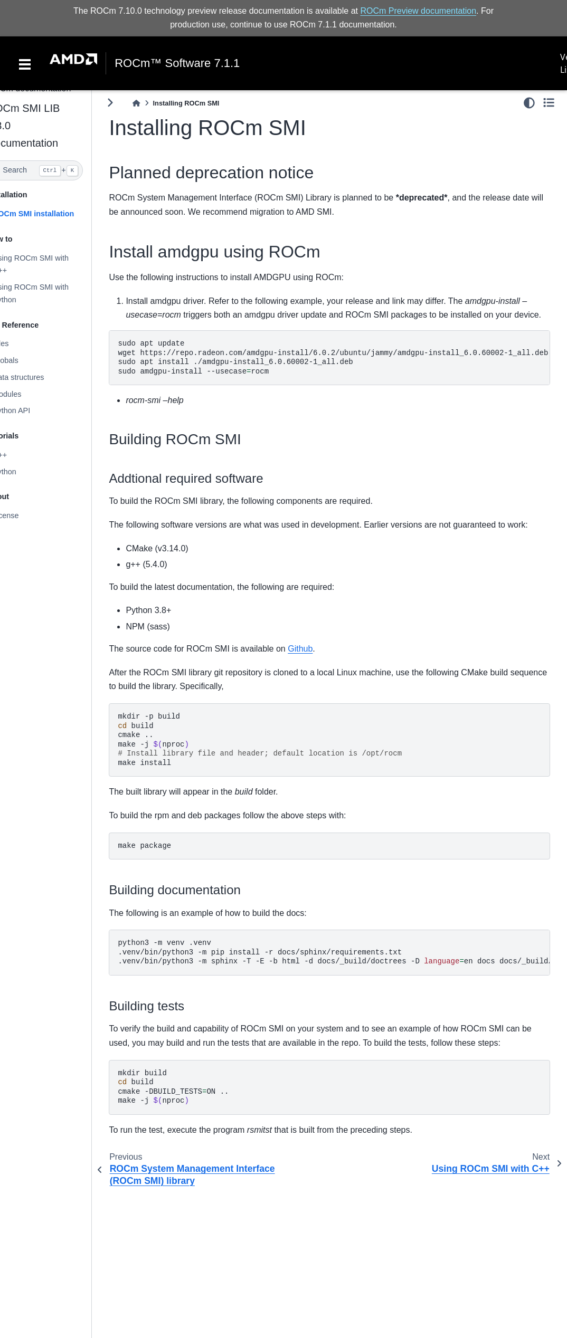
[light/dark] (529, 103)
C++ (21, 455)
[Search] (56, 170)
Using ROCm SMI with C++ (52, 263)
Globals (27, 360)
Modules (28, 394)
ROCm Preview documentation (418, 10)
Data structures (39, 377)
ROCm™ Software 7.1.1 (177, 63)
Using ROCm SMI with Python (52, 293)
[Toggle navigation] (25, 63)
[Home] (158, 103)
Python (25, 471)
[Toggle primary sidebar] (131, 102)
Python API (32, 410)
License (27, 515)
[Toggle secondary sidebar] (549, 103)
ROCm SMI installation (54, 213)
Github (321, 662)
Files (22, 343)
